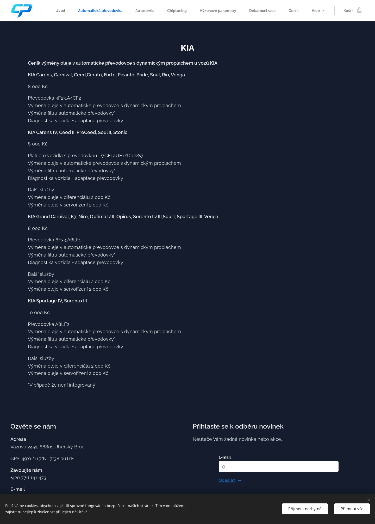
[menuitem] (75, 10)
